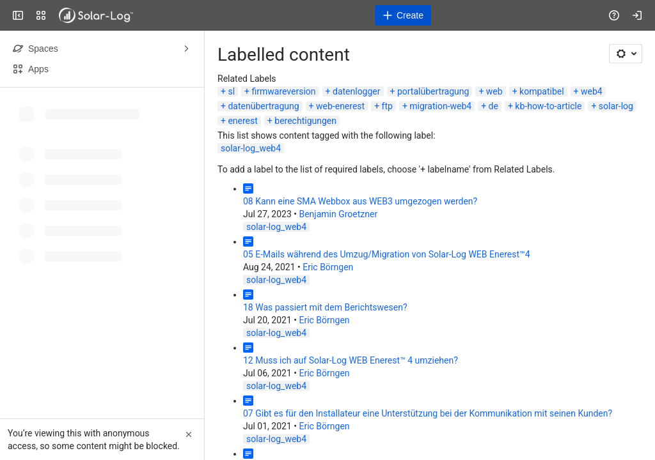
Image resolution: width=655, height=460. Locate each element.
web (494, 91)
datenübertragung (263, 106)
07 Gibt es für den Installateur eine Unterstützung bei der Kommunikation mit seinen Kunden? (427, 413)
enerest (242, 121)
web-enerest (340, 106)
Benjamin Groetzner (338, 214)
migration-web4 (440, 106)
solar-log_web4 (251, 148)
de (493, 106)
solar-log (616, 106)
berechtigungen (305, 121)
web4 (592, 91)
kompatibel (541, 91)
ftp (387, 106)
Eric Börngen (328, 267)
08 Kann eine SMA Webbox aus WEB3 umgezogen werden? (360, 201)
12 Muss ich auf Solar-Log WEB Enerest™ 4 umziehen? (350, 360)
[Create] (403, 15)
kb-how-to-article (548, 106)
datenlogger (357, 91)
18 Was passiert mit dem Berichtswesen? (325, 307)
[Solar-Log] (96, 15)
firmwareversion (283, 91)
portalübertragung (433, 91)
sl (231, 91)
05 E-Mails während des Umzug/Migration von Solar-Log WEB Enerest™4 (386, 254)
